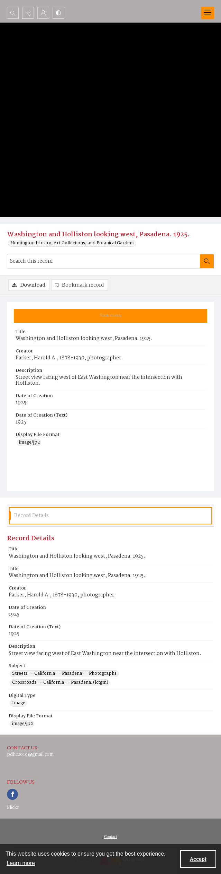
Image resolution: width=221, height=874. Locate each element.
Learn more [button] (21, 863)
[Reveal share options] (28, 12)
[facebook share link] (12, 794)
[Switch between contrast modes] (58, 12)
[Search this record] (103, 261)
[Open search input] (12, 12)
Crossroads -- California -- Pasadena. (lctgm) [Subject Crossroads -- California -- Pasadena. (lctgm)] (60, 682)
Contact (110, 836)
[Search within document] (207, 261)
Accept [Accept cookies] (198, 859)
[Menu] (207, 13)
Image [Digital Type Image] (18, 703)
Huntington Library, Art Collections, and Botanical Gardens (72, 243)
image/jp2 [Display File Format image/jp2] (29, 442)
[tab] (110, 315)
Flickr (13, 807)
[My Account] (43, 12)
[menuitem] (110, 836)
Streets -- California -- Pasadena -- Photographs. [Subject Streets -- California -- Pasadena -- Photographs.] (65, 673)
